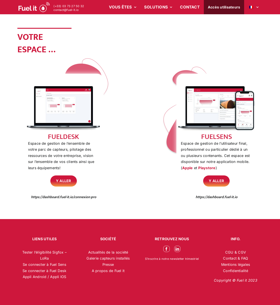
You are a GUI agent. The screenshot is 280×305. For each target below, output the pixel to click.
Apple (187, 168)
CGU (230, 252)
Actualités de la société (108, 252)
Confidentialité (235, 270)
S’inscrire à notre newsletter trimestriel (172, 258)
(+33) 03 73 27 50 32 (68, 6)
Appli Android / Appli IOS (44, 276)
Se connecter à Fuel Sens (44, 264)
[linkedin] (177, 249)
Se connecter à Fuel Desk (44, 270)
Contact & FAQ (235, 258)
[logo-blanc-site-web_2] (34, 7)
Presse (108, 264)
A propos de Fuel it (108, 270)
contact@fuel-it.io (65, 10)
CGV (242, 252)
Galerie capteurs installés (108, 258)
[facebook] (166, 249)
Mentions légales (235, 264)
